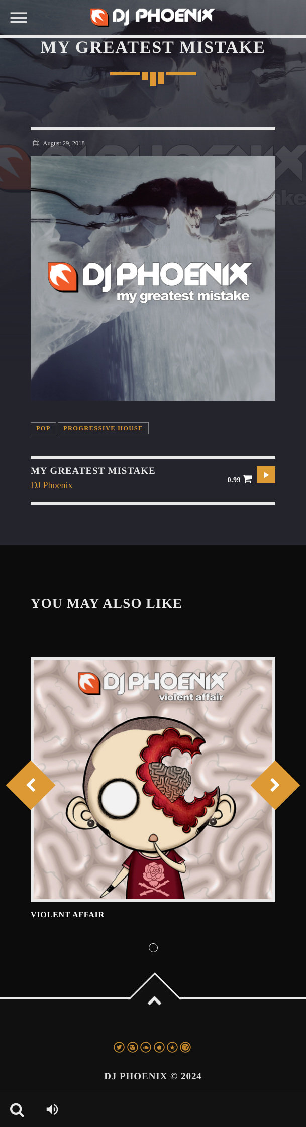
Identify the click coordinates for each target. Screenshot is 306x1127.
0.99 (240, 478)
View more (153, 779)
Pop (43, 428)
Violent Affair (68, 915)
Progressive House (103, 428)
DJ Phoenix (52, 485)
